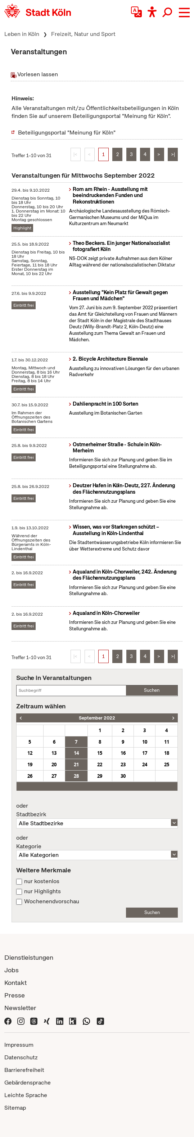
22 (99, 764)
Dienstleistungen (28, 957)
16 (123, 753)
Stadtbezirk (97, 810)
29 (99, 776)
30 (123, 776)
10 (144, 742)
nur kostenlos (41, 881)
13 (54, 753)
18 (166, 753)
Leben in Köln (21, 34)
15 (99, 753)
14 (76, 753)
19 (29, 764)
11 (166, 742)
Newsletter (20, 1008)
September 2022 (97, 718)
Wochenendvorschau (51, 901)
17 (144, 753)
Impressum (18, 1045)
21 (76, 764)
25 (166, 764)
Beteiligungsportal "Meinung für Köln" (67, 132)
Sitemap (15, 1107)
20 (54, 764)
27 (54, 776)
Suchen (151, 690)
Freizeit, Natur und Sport (83, 34)
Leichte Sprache (25, 1095)
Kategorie (97, 842)
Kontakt (15, 982)
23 (123, 764)
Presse (14, 995)
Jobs (11, 970)
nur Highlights (42, 891)
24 (144, 764)
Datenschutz (21, 1057)
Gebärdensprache (27, 1082)
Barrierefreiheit (24, 1070)
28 (76, 776)
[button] (184, 13)
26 (29, 776)
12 (29, 753)
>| (173, 154)
